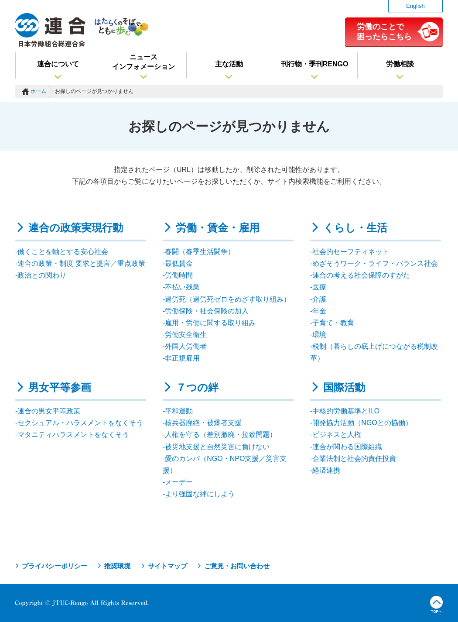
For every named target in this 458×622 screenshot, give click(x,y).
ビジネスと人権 (336, 434)
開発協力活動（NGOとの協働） (362, 422)
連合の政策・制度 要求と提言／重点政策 (81, 263)
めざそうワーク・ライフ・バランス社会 (375, 263)
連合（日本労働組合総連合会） (50, 30)
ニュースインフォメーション (143, 61)
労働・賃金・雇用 (218, 228)
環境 (319, 334)
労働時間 (179, 275)
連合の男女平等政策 (48, 411)
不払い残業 (182, 287)
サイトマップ (167, 566)
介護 (319, 299)
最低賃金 (179, 263)
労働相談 (400, 64)
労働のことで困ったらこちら (384, 31)
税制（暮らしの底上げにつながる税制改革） (374, 352)
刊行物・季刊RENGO (315, 64)
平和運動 (179, 411)
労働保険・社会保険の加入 (207, 311)
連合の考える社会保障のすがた (361, 275)
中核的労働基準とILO (345, 411)
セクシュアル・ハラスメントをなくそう (80, 422)
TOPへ (436, 604)
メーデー (179, 482)
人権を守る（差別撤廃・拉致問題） (221, 434)
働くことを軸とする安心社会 (62, 251)
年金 (319, 311)
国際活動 (344, 387)
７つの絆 (197, 387)
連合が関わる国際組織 (347, 446)
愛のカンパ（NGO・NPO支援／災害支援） (225, 464)
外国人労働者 (186, 346)
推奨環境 (117, 566)
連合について (58, 64)
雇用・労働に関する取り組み (210, 322)
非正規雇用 (182, 358)
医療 (319, 287)
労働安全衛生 (186, 334)
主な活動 (229, 64)
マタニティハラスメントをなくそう (73, 434)
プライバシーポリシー (54, 566)
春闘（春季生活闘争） (200, 251)
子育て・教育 (333, 322)
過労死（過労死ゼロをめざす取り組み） (228, 299)
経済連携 (326, 470)
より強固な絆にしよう (200, 494)
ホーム (38, 91)
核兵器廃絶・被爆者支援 (203, 422)
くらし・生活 (355, 228)
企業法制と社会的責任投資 (354, 458)
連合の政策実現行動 (75, 228)
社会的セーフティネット (350, 251)
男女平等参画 (59, 387)
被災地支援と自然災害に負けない (217, 446)
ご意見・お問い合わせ (237, 566)
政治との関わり (41, 275)
